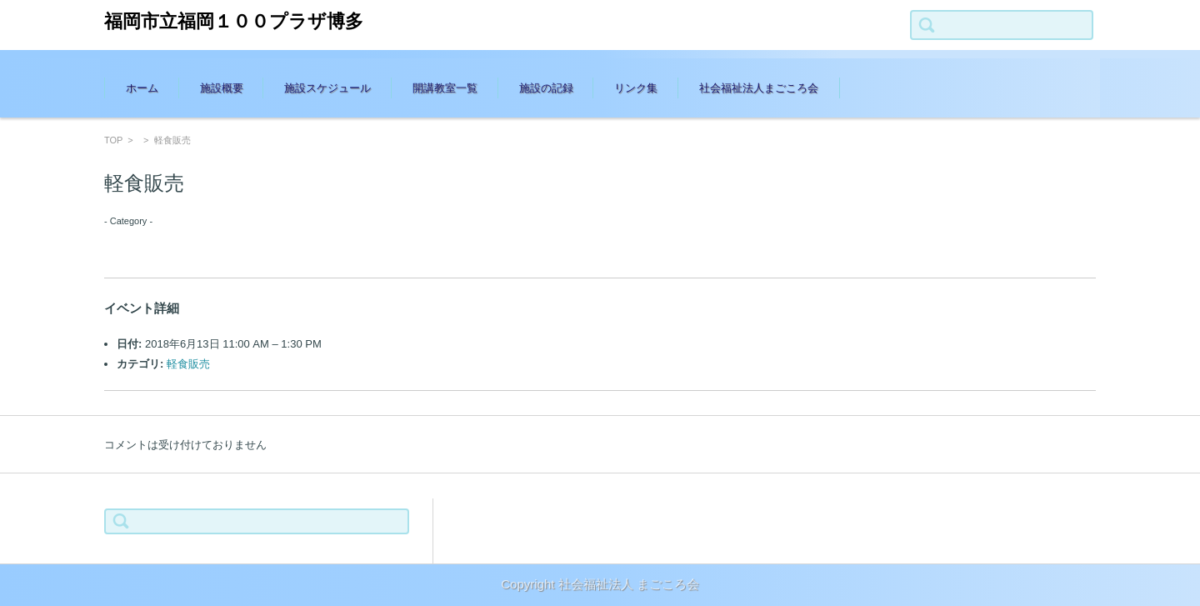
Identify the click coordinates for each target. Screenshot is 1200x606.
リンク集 (636, 88)
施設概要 (221, 88)
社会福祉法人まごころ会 (758, 88)
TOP (113, 140)
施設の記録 (546, 88)
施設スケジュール (327, 88)
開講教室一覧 (445, 88)
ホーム (142, 88)
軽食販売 (188, 364)
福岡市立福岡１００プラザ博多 (233, 21)
